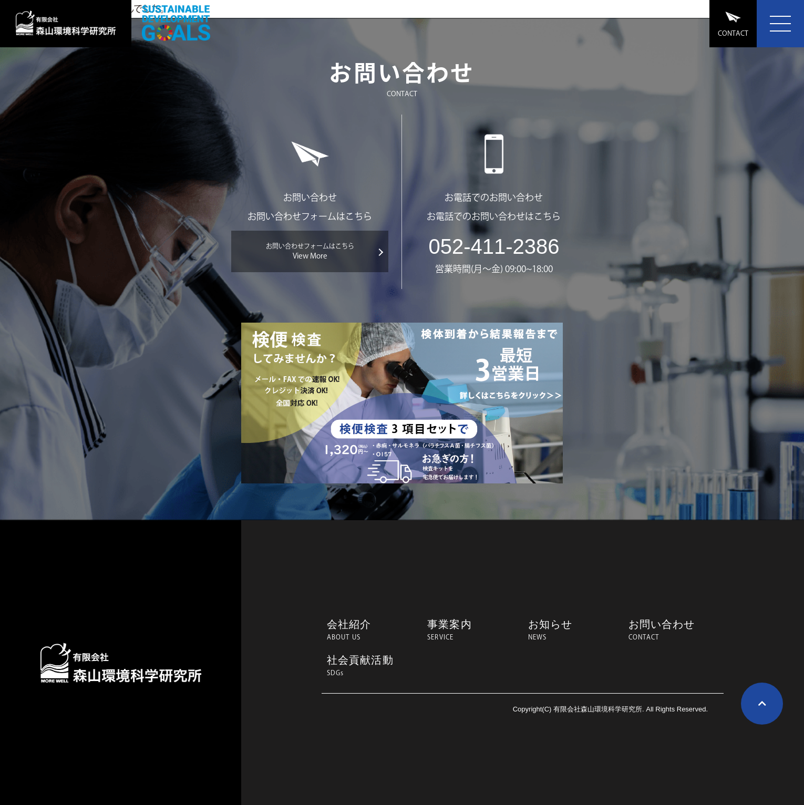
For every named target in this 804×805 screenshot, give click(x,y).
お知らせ (573, 630)
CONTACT (733, 24)
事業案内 (472, 630)
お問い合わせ (673, 630)
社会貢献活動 (372, 665)
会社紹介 (372, 630)
